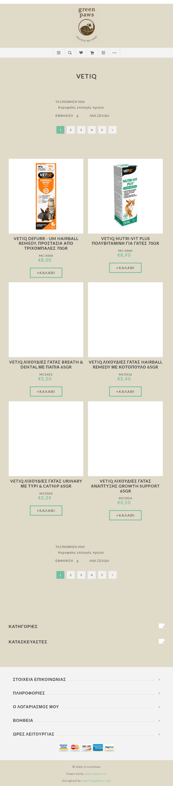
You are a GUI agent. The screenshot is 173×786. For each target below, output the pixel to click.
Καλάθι (92, 53)
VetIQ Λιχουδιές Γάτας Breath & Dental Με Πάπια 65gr (46, 364)
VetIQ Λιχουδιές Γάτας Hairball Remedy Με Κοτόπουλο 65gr (125, 364)
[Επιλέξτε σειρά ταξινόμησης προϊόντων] (83, 107)
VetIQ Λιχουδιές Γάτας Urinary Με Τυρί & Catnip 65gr (46, 483)
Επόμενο (113, 130)
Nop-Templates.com (96, 780)
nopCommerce (95, 773)
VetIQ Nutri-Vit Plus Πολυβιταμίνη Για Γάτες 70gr (125, 241)
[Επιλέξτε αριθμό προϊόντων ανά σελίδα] (81, 116)
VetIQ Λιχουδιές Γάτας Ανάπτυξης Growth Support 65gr (125, 486)
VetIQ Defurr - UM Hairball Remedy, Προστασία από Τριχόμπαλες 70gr (46, 243)
